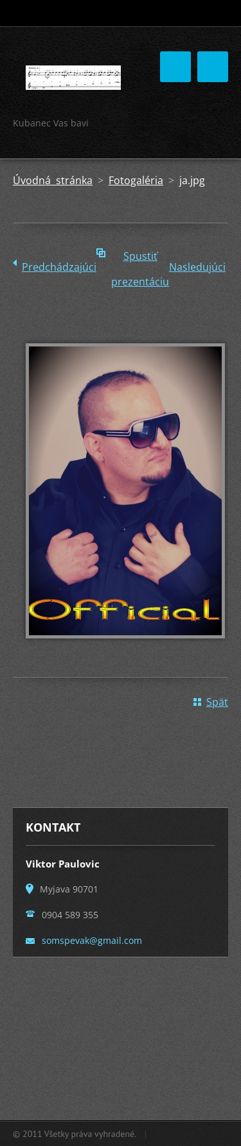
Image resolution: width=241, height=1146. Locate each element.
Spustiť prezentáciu (140, 259)
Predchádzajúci (59, 267)
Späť (217, 702)
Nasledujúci (197, 267)
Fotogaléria (136, 180)
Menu (212, 66)
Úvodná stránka (53, 180)
